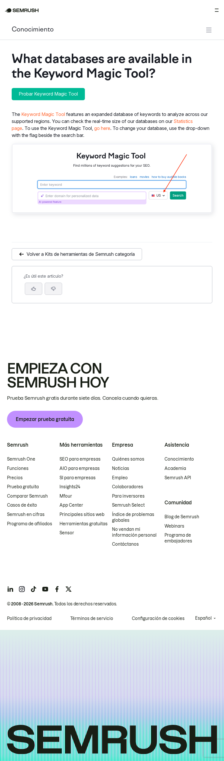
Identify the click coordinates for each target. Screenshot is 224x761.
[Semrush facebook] (57, 589)
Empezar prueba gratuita (45, 419)
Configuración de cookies (158, 618)
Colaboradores (127, 487)
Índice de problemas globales (133, 517)
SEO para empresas (80, 459)
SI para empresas (78, 477)
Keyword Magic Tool (43, 114)
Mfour (66, 496)
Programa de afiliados (29, 524)
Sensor (67, 533)
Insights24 (70, 487)
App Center (71, 505)
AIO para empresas (80, 468)
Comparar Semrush (27, 496)
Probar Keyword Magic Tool (48, 94)
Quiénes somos (128, 459)
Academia (175, 468)
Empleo (120, 477)
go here (102, 128)
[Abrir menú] (216, 10)
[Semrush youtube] (45, 589)
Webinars (174, 526)
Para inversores (128, 496)
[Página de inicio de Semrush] (22, 10)
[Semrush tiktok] (33, 589)
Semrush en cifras (26, 514)
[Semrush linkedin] (10, 589)
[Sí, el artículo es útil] (33, 289)
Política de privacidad (29, 618)
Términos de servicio (91, 618)
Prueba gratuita (23, 487)
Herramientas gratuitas (84, 524)
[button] (53, 289)
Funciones (18, 468)
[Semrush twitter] (68, 589)
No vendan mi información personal (134, 532)
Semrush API (177, 477)
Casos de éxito (22, 505)
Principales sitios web (82, 514)
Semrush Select (128, 505)
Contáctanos (125, 544)
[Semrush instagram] (22, 589)
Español (203, 618)
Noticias (120, 468)
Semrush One (21, 459)
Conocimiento (33, 30)
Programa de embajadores (178, 538)
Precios (15, 477)
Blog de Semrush (181, 517)
